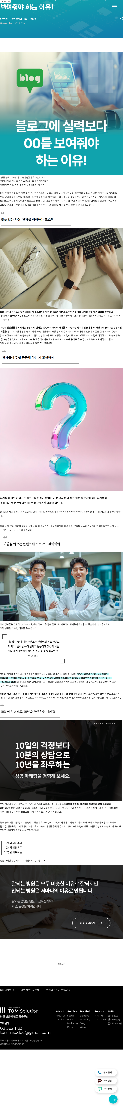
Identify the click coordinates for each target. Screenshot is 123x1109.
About (60, 1011)
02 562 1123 (11, 1028)
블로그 (115, 1016)
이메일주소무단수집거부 (58, 990)
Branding (84, 1015)
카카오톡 (116, 1019)
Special (70, 1015)
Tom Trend (100, 1019)
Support (100, 1011)
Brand (70, 1019)
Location (60, 1019)
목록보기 (61, 964)
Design (70, 1027)
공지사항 (98, 1016)
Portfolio (86, 1011)
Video (83, 1027)
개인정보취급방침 (30, 990)
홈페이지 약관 (7, 990)
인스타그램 (117, 1023)
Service (72, 1011)
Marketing (72, 1023)
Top (113, 1099)
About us (60, 1015)
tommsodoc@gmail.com (24, 1032)
